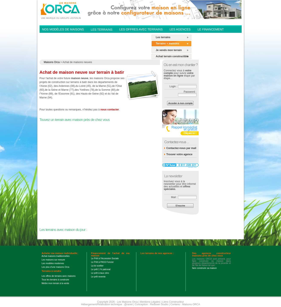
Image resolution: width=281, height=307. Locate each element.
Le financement (211, 29)
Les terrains (163, 37)
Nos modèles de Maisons (63, 29)
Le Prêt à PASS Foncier (102, 262)
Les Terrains (101, 29)
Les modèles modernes (53, 263)
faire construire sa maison (204, 268)
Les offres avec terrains (141, 29)
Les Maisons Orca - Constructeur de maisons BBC (61, 10)
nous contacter (109, 109)
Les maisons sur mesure (53, 260)
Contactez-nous (133, 35)
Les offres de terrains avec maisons (59, 276)
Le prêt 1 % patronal (101, 269)
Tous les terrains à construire (55, 279)
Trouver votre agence (179, 154)
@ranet (128, 304)
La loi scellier (97, 266)
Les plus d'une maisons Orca (55, 267)
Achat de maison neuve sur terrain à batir (82, 72)
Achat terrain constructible (172, 56)
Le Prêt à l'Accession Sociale (105, 258)
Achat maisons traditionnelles (56, 256)
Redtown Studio (159, 304)
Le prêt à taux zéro (100, 273)
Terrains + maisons (167, 43)
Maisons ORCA (191, 304)
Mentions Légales (150, 301)
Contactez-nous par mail (181, 148)
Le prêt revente (98, 276)
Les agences (180, 29)
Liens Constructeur (173, 301)
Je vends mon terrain (169, 50)
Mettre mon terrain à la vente (55, 283)
